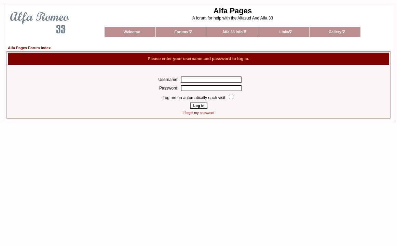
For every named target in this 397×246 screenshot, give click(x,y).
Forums (182, 32)
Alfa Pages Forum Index (29, 48)
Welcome (131, 32)
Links (285, 32)
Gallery (337, 32)
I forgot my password (199, 113)
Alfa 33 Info (234, 32)
